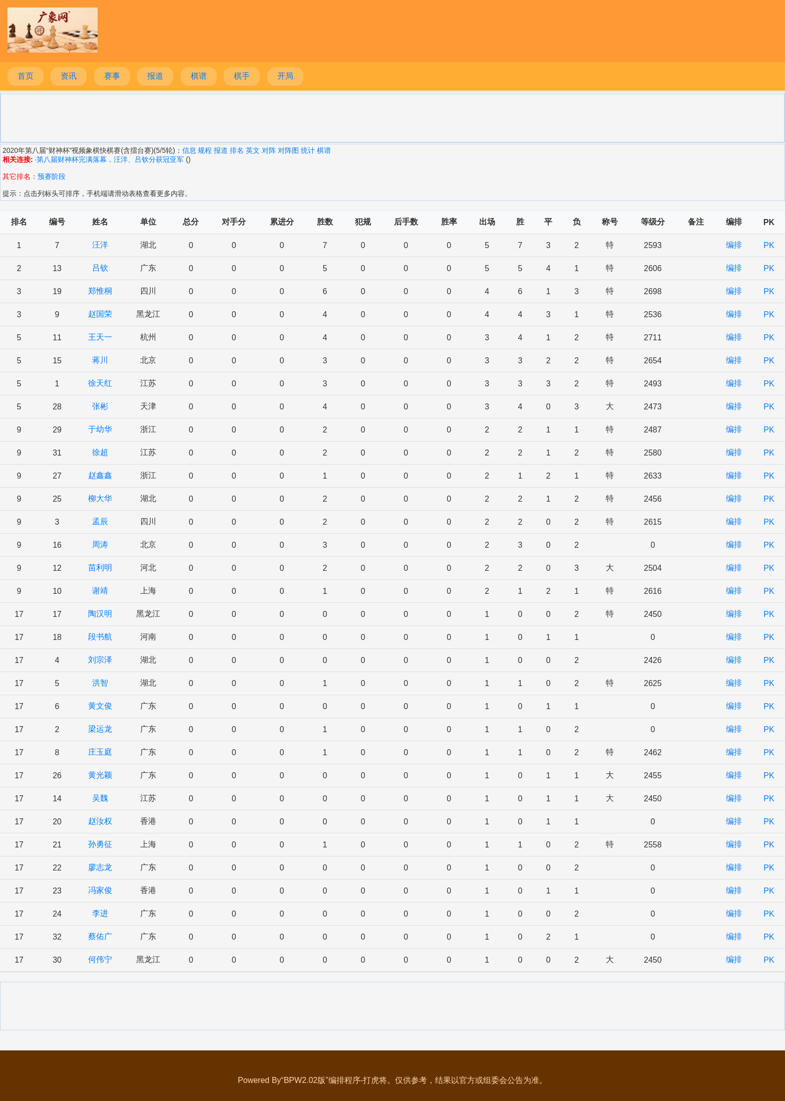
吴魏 (100, 798)
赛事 (112, 76)
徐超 (100, 452)
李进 (100, 913)
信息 (189, 150)
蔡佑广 (100, 936)
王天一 (100, 337)
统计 (308, 150)
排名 (237, 150)
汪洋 (100, 245)
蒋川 (100, 360)
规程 (205, 150)
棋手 (242, 76)
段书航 (100, 636)
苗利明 (100, 567)
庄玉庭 (100, 752)
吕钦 (100, 268)
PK (768, 245)
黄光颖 (100, 775)
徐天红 (100, 383)
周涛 (100, 544)
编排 (734, 245)
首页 (26, 76)
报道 (155, 76)
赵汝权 (100, 821)
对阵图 (288, 150)
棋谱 (199, 76)
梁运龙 (100, 729)
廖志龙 (100, 867)
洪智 (100, 683)
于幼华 (100, 429)
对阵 (269, 150)
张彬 (100, 406)
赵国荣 (100, 314)
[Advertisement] (392, 117)
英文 (253, 150)
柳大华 (100, 498)
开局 (285, 76)
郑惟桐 (100, 291)
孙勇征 (100, 844)
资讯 (69, 76)
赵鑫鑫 (100, 475)
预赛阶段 (52, 176)
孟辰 (100, 521)
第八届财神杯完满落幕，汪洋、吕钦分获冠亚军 (110, 159)
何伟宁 (100, 959)
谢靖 (100, 590)
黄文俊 (100, 706)
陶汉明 (100, 613)
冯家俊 (100, 890)
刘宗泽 (100, 659)
